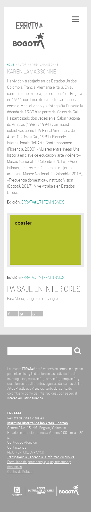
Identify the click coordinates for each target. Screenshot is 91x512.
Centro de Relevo (20, 471)
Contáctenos (16, 447)
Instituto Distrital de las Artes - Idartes (37, 423)
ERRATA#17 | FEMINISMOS (42, 202)
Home (11, 64)
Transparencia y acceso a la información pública (40, 457)
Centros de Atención (22, 442)
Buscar (14, 351)
